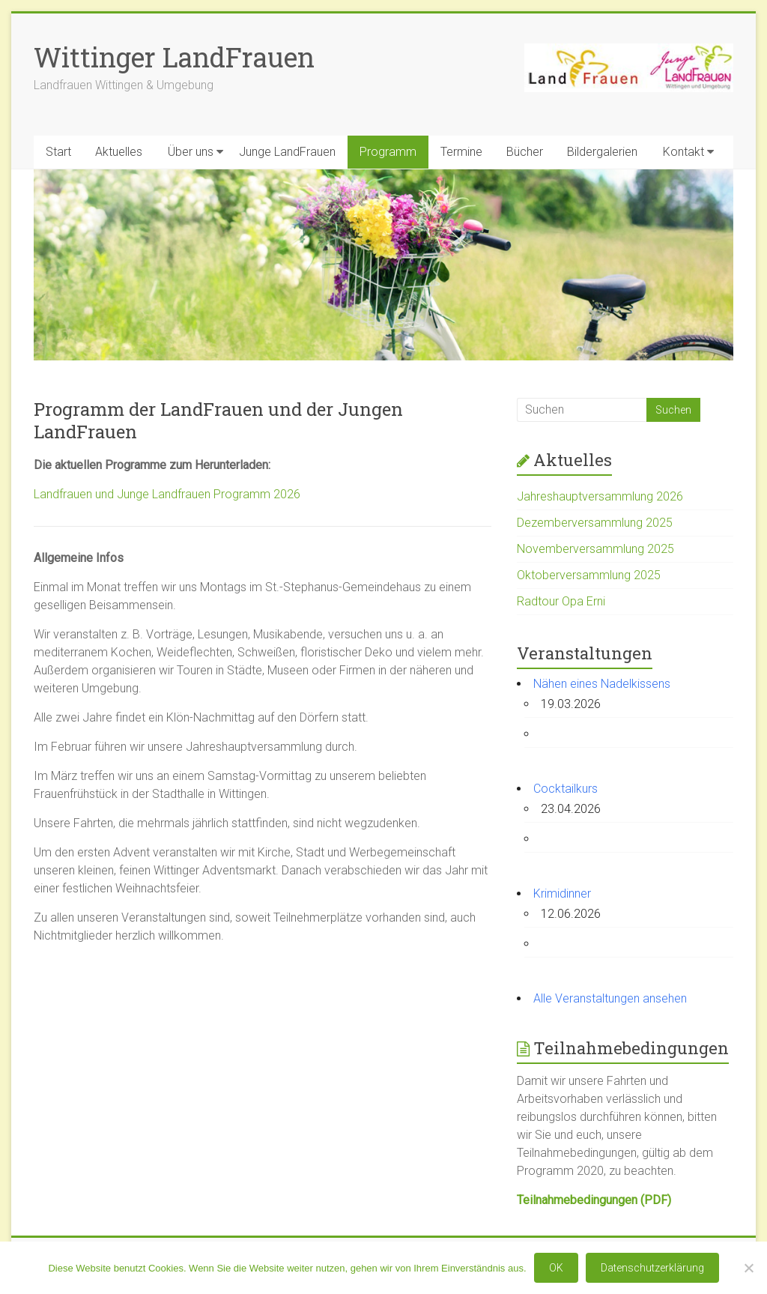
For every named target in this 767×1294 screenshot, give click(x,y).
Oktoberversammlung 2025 (589, 575)
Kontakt (683, 152)
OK (556, 1268)
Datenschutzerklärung (652, 1268)
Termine (461, 152)
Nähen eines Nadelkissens (601, 684)
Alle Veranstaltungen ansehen (610, 998)
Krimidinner (562, 893)
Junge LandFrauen (287, 152)
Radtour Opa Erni (561, 601)
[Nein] (748, 1267)
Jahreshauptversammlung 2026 (600, 496)
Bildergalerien (602, 152)
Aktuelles (118, 152)
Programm (388, 152)
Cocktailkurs (565, 788)
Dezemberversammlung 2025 (595, 523)
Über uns (190, 152)
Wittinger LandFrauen (174, 57)
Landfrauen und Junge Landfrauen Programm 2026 (167, 494)
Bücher (524, 152)
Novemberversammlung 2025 (595, 549)
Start (58, 152)
